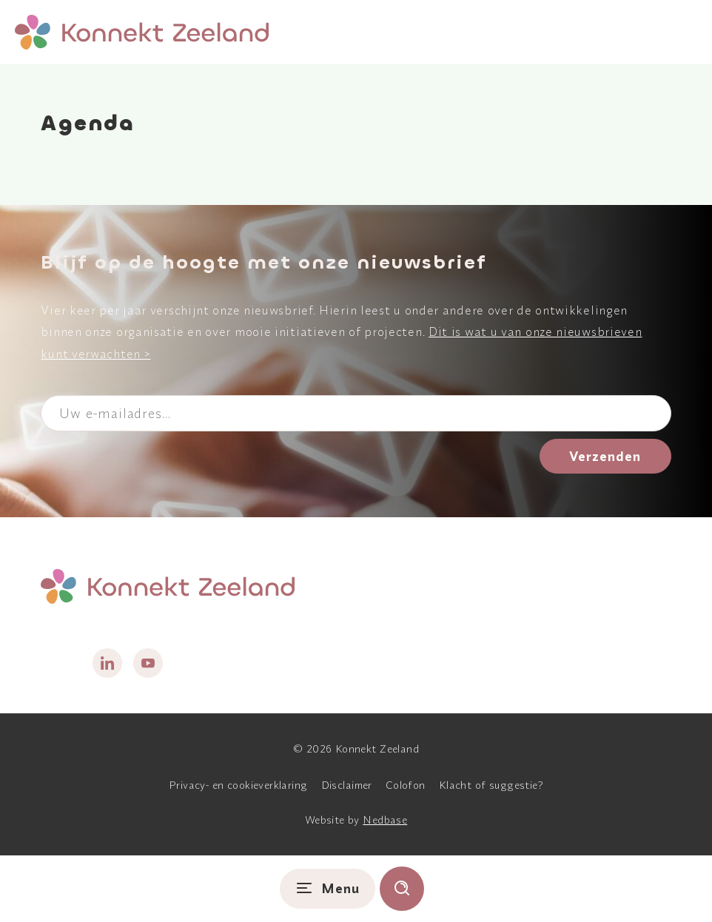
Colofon (406, 785)
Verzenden (605, 456)
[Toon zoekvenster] (402, 889)
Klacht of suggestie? (491, 785)
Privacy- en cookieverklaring (238, 785)
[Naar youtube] (148, 663)
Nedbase (385, 820)
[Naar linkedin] (107, 663)
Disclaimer (346, 785)
